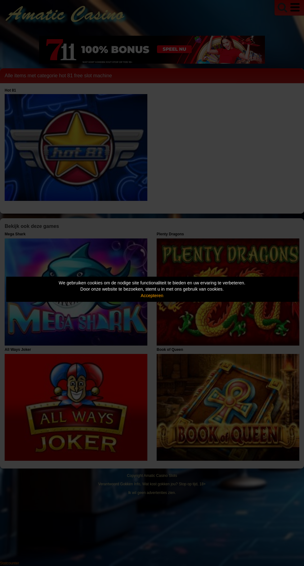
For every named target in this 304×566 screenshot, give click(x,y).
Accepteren (152, 295)
